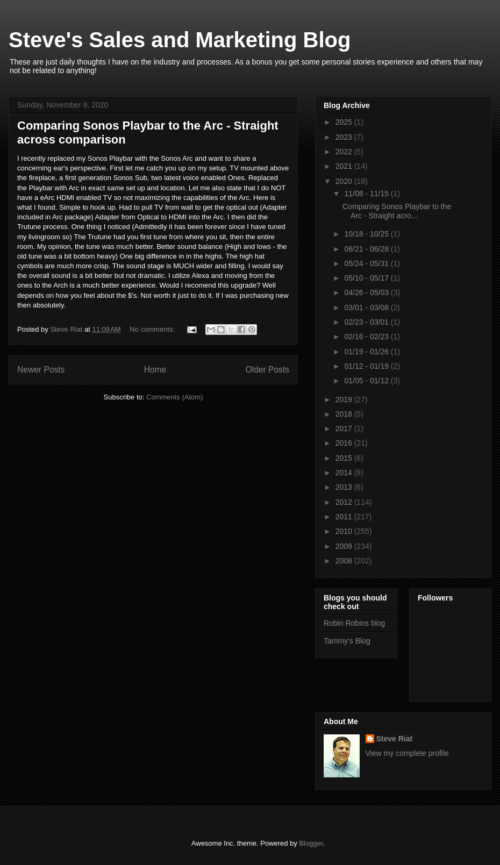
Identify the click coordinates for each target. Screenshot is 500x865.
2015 (344, 458)
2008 (344, 560)
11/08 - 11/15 (367, 193)
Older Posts (267, 369)
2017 (344, 428)
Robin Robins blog (354, 623)
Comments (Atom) (174, 397)
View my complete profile (407, 753)
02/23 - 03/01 (367, 322)
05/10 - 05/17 (367, 278)
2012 (344, 502)
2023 (344, 137)
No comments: (153, 329)
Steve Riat (394, 738)
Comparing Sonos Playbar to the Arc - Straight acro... (396, 211)
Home (155, 369)
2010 (344, 531)
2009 (344, 546)
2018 (344, 414)
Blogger (311, 843)
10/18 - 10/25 (367, 234)
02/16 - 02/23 (367, 336)
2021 (344, 166)
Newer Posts (41, 369)
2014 (344, 472)
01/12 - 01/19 (367, 366)
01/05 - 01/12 (367, 380)
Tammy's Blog (347, 641)
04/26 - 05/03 (367, 292)
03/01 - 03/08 (367, 307)
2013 (344, 487)
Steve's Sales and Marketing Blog (180, 40)
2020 (344, 181)
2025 (344, 122)
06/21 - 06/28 (367, 249)
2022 (344, 151)
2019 (344, 399)
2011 (344, 516)
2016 (344, 443)
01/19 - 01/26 (367, 351)
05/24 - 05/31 (367, 263)
